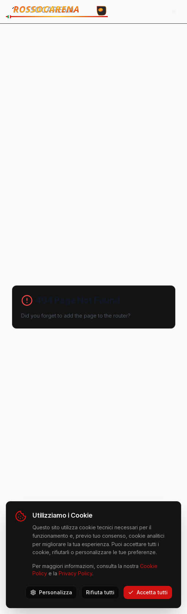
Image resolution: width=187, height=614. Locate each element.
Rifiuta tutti (100, 592)
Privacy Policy (75, 573)
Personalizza (51, 592)
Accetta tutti (148, 592)
